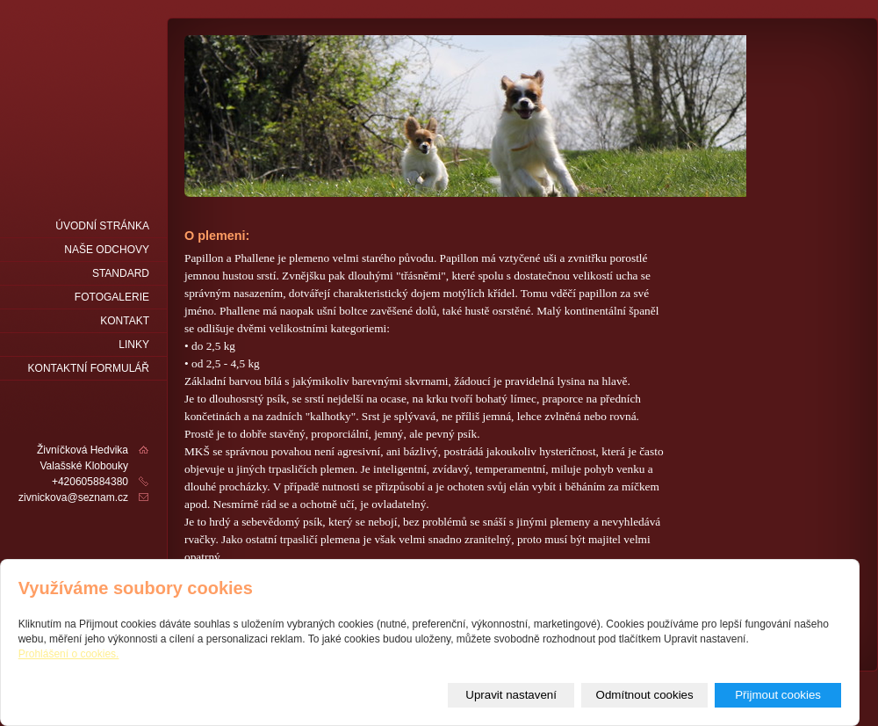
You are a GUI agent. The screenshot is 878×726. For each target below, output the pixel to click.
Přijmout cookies (778, 694)
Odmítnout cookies (645, 694)
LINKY (134, 344)
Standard (120, 273)
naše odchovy (106, 249)
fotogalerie (112, 297)
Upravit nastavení (511, 694)
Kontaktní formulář (88, 368)
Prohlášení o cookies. (68, 654)
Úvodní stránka (102, 226)
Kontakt (124, 321)
